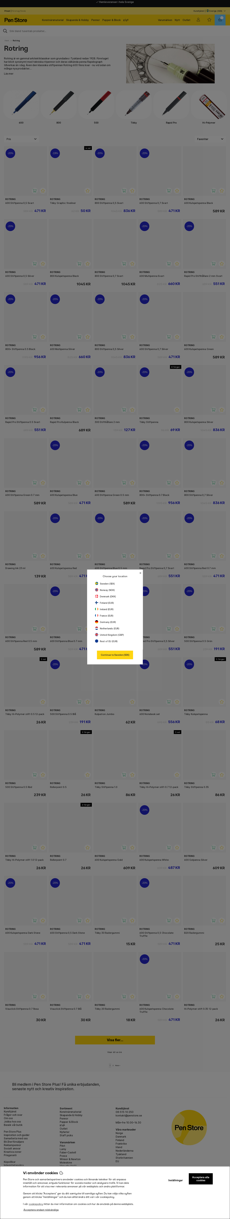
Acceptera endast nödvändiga (41, 1209)
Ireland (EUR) (104, 609)
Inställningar (175, 1180)
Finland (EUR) (104, 602)
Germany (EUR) (105, 622)
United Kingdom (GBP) (109, 635)
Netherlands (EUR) (107, 628)
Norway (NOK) (105, 590)
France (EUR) (104, 615)
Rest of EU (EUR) (106, 641)
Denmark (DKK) (105, 596)
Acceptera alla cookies (200, 1179)
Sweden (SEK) (105, 583)
